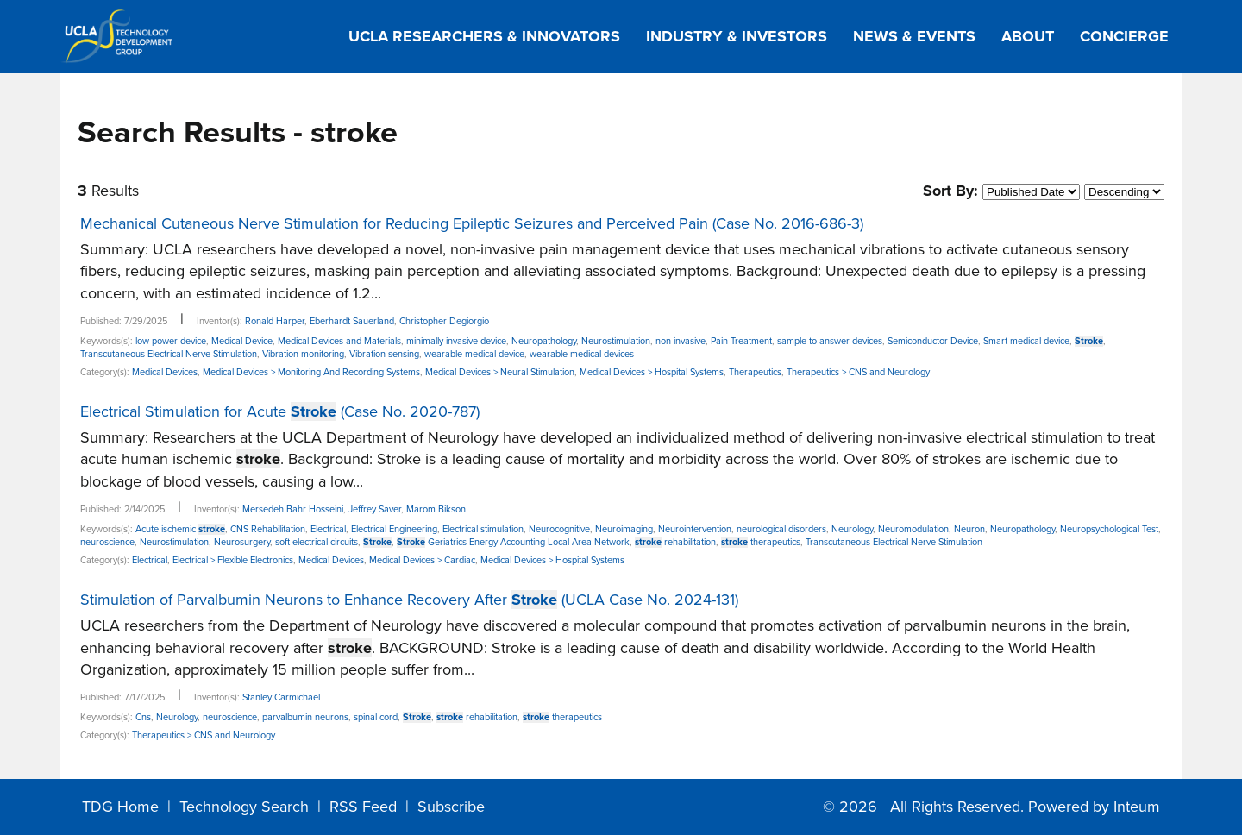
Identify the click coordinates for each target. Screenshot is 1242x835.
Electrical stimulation (483, 529)
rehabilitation (675, 542)
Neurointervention (694, 529)
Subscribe (451, 806)
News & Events (914, 36)
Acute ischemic (180, 529)
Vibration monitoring (303, 354)
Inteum (1136, 806)
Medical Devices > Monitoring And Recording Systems (311, 372)
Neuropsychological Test (1109, 529)
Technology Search (244, 806)
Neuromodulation (913, 529)
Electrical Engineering (394, 529)
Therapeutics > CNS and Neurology (858, 372)
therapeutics (760, 542)
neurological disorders (781, 529)
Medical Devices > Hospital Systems (652, 372)
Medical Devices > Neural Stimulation (499, 372)
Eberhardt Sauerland (352, 321)
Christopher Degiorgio (444, 321)
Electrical (328, 529)
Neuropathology (543, 341)
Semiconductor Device (933, 341)
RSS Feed (363, 806)
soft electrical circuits (316, 542)
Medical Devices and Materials (339, 341)
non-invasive (681, 341)
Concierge (1124, 36)
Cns (143, 717)
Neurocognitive (559, 529)
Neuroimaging (624, 529)
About (1027, 36)
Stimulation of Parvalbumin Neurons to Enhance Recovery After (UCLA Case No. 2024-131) (409, 599)
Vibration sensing (384, 354)
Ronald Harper (274, 321)
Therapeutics (755, 372)
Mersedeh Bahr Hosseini (292, 509)
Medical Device (242, 341)
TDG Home (120, 806)
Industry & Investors (736, 36)
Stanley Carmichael (281, 697)
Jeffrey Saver (374, 509)
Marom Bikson (436, 509)
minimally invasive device (456, 341)
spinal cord (376, 717)
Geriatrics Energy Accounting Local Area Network (513, 542)
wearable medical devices (582, 354)
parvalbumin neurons (305, 717)
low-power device (170, 341)
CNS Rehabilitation (267, 529)
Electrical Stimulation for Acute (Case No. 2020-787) (280, 411)
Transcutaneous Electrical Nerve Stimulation (168, 354)
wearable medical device (474, 354)
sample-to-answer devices (829, 341)
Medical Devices (165, 372)
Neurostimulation (615, 341)
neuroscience (107, 542)
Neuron (969, 529)
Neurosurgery (242, 542)
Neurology (852, 529)
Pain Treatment (741, 341)
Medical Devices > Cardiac (422, 560)
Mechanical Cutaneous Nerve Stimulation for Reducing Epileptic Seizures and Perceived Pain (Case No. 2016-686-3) (471, 223)
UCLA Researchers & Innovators (484, 36)
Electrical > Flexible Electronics (232, 560)
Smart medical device (1026, 341)
